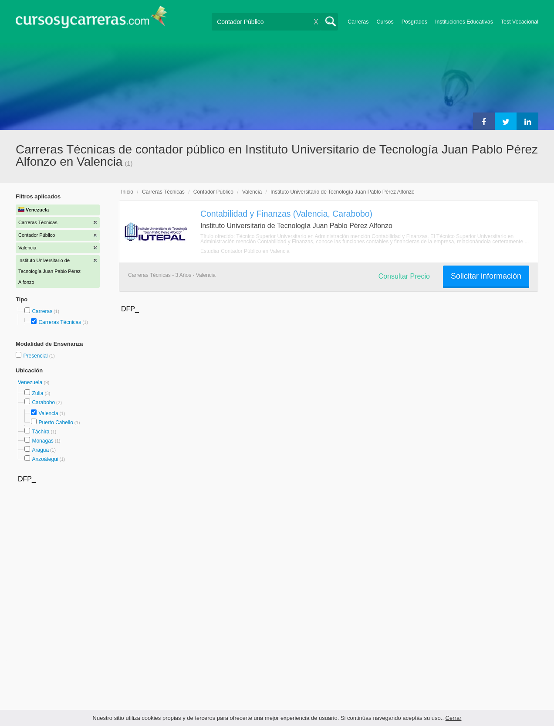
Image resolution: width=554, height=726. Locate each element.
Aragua (40, 450)
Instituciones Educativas (464, 21)
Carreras (358, 21)
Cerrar (454, 718)
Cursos (384, 21)
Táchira (40, 432)
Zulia (37, 393)
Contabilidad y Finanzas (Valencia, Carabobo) (286, 213)
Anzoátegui (45, 459)
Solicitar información (486, 276)
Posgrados (414, 21)
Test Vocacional (519, 21)
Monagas (42, 441)
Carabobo (43, 402)
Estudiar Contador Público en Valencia (245, 251)
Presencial (36, 356)
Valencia (48, 413)
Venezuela (31, 382)
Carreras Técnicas (59, 322)
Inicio (127, 192)
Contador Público (213, 192)
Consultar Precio (404, 276)
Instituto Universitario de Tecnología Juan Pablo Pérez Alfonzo (342, 192)
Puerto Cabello (55, 422)
